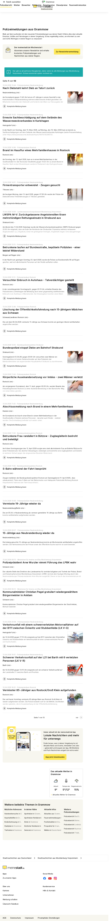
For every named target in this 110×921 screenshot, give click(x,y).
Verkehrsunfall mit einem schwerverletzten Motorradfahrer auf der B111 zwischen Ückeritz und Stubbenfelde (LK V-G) (40, 626)
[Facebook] (44, 878)
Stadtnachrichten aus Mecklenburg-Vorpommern (55, 858)
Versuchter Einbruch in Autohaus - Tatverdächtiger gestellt (38, 280)
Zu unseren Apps (9, 878)
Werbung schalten (10, 899)
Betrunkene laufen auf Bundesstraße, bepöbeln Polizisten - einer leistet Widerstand (41, 249)
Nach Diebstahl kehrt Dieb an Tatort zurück (29, 88)
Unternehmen (8, 895)
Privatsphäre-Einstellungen (49, 918)
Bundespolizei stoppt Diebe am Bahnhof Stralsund (33, 347)
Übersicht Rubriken (11, 904)
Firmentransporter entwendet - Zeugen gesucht (31, 185)
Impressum (29, 918)
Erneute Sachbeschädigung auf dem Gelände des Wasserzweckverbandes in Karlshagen (32, 119)
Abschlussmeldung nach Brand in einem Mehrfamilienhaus (38, 406)
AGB (4, 918)
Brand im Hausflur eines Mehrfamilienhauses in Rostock (36, 150)
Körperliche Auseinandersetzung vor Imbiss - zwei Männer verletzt (43, 377)
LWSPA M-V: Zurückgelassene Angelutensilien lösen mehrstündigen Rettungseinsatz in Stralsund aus (34, 216)
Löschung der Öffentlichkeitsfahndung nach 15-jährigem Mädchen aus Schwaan (43, 311)
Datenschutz (15, 918)
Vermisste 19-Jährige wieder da (22, 503)
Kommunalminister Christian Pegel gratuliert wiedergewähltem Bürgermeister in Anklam (40, 593)
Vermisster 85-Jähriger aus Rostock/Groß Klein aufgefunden (39, 690)
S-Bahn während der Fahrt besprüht (24, 468)
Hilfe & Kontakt (49, 890)
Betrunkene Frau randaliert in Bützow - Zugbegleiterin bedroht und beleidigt (40, 438)
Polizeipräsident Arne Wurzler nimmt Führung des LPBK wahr (39, 562)
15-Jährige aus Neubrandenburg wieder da (28, 533)
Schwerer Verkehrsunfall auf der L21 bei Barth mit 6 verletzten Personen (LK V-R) (40, 659)
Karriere (6, 890)
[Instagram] (55, 878)
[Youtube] (50, 878)
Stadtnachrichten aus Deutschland (17, 858)
